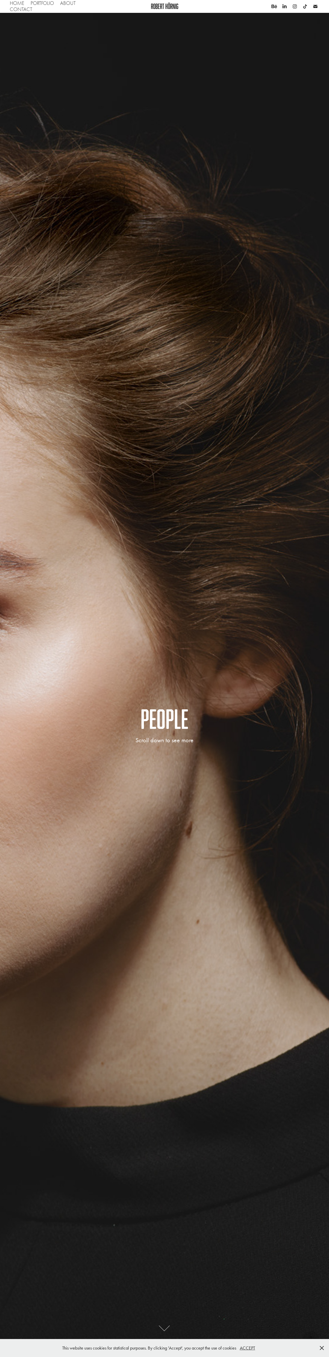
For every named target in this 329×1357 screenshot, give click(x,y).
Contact (21, 9)
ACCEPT (247, 1348)
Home (17, 3)
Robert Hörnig (164, 6)
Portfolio (42, 3)
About (68, 3)
